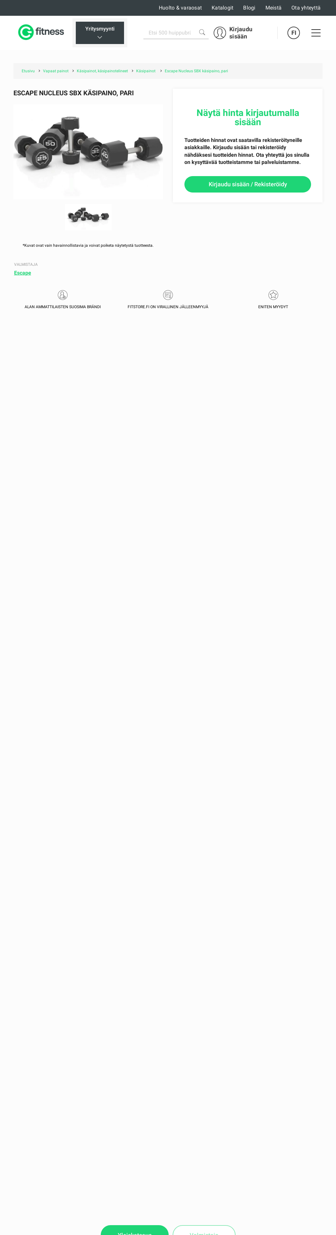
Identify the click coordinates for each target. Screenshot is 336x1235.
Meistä (273, 8)
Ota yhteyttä (306, 8)
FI (293, 32)
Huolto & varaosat (180, 8)
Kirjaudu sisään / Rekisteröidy (248, 184)
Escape (22, 273)
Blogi (249, 8)
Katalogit (222, 8)
